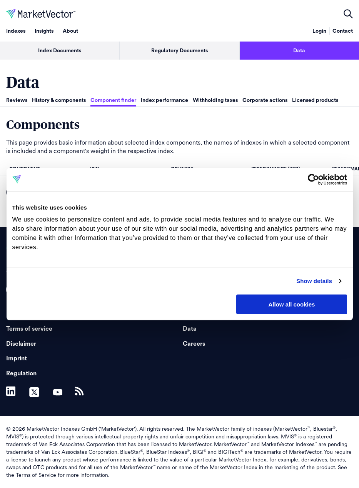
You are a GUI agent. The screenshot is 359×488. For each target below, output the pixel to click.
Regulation (21, 373)
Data (299, 50)
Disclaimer (21, 344)
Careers (194, 344)
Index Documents (59, 50)
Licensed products (315, 100)
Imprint (16, 358)
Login (319, 31)
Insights (44, 31)
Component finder (113, 100)
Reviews (16, 100)
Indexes (15, 31)
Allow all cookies (292, 304)
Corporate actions (264, 100)
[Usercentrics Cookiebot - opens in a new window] (313, 179)
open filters (348, 13)
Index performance (164, 100)
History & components (59, 100)
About (70, 31)
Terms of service (29, 329)
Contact (342, 31)
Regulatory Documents (179, 50)
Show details (314, 281)
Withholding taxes (215, 100)
